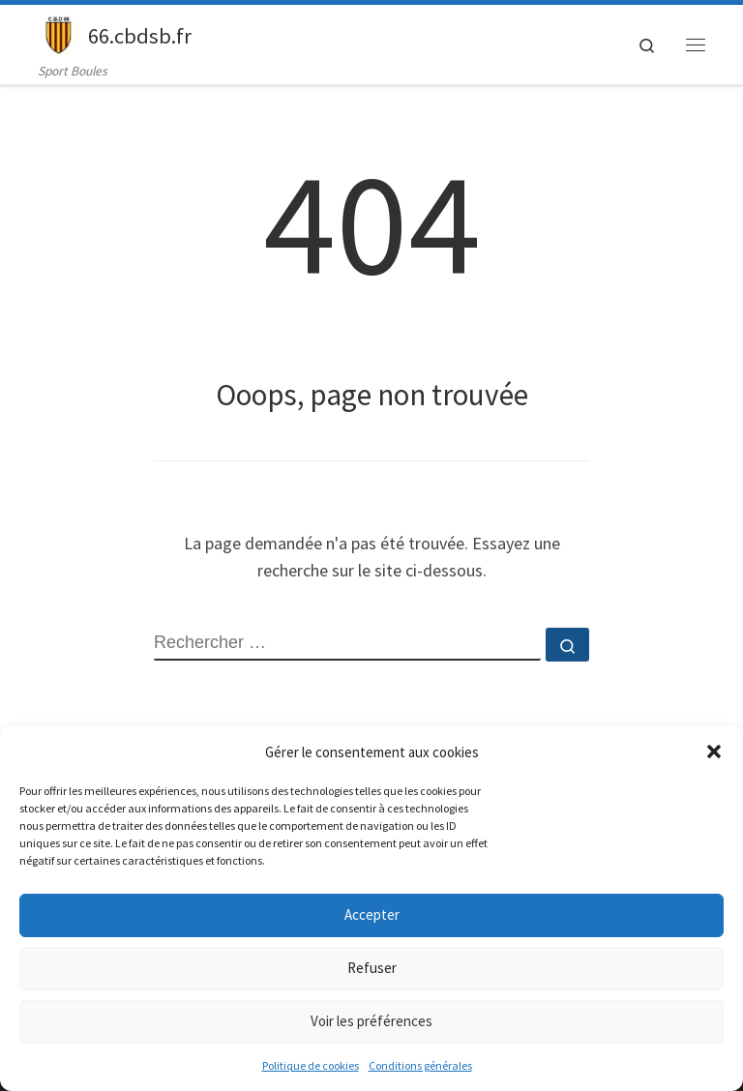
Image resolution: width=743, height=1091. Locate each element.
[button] (714, 751)
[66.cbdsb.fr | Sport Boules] (59, 32)
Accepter (372, 914)
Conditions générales (420, 1065)
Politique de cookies (310, 1065)
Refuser (372, 967)
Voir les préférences (371, 1021)
